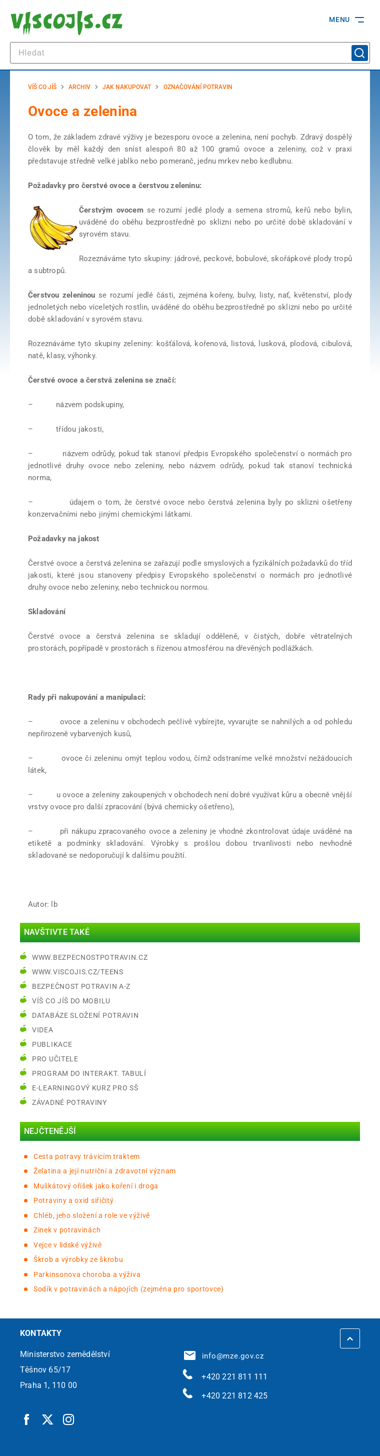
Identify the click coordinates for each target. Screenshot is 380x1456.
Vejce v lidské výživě (68, 1245)
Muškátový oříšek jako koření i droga (96, 1186)
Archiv (79, 87)
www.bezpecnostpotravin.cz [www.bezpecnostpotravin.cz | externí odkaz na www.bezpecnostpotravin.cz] (90, 957)
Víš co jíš (42, 87)
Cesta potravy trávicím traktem (87, 1156)
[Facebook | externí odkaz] (27, 1418)
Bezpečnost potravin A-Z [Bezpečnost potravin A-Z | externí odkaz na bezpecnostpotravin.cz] (81, 986)
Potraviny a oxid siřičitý (74, 1200)
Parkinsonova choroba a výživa (87, 1274)
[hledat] (190, 53)
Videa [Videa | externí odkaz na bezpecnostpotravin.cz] (43, 1030)
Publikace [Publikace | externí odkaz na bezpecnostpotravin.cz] (52, 1044)
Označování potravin (198, 87)
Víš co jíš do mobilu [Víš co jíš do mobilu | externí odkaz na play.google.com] (71, 1001)
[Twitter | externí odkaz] (48, 1418)
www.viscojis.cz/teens (78, 972)
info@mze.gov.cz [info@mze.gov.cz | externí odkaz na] (224, 1355)
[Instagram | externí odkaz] (69, 1418)
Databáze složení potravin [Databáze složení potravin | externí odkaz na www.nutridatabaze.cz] (85, 1015)
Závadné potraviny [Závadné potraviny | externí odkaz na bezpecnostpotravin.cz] (69, 1102)
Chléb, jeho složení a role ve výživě (92, 1215)
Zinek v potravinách (67, 1230)
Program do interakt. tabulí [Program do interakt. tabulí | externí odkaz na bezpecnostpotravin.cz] (89, 1073)
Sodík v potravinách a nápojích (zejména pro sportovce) (129, 1289)
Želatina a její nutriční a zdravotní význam (105, 1171)
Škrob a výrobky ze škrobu (79, 1259)
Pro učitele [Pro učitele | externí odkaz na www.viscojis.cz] (55, 1059)
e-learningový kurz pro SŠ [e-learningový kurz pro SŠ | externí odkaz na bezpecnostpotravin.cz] (85, 1088)
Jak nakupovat (126, 87)
